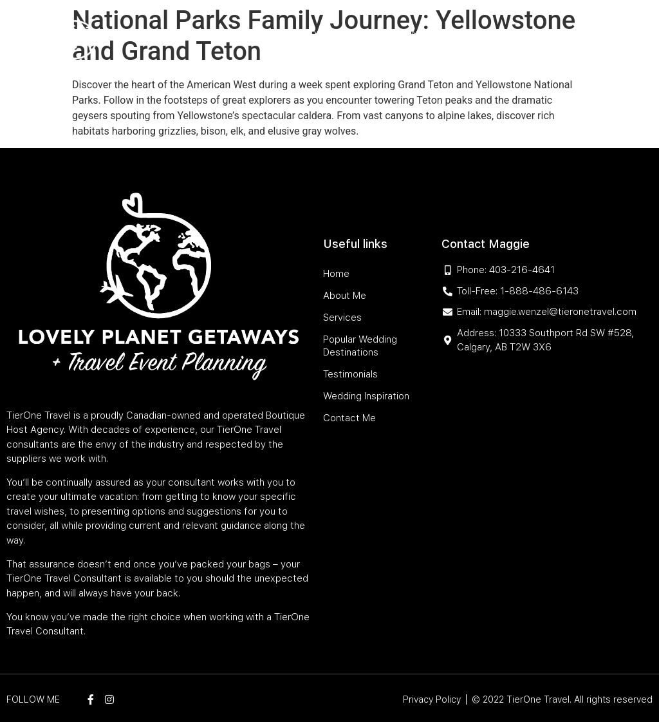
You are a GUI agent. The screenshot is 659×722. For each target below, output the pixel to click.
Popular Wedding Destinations (382, 33)
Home (187, 34)
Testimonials (498, 34)
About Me (228, 34)
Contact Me (501, 63)
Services (277, 34)
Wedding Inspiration (420, 63)
